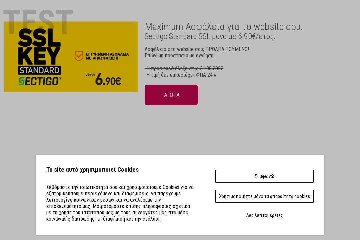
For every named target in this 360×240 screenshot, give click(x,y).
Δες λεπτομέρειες (264, 215)
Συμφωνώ (264, 176)
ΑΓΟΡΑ (171, 94)
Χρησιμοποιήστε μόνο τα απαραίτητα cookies (264, 196)
